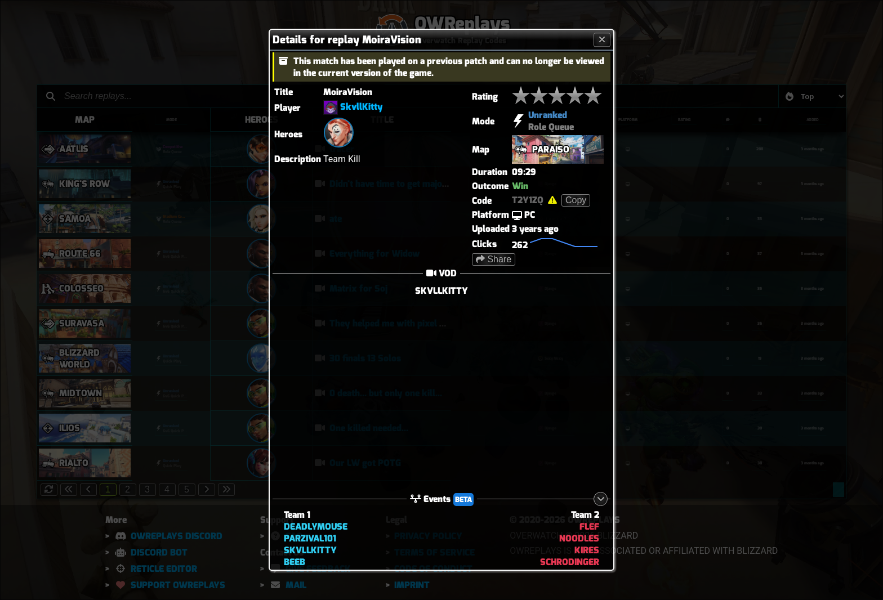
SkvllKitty (361, 107)
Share (493, 259)
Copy (575, 200)
